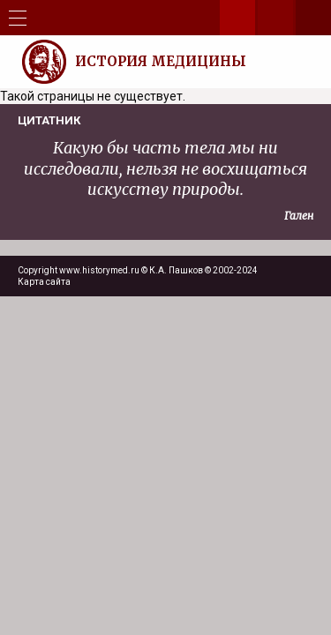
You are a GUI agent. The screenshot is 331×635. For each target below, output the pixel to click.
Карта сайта (44, 282)
